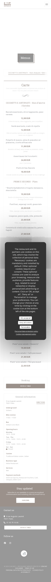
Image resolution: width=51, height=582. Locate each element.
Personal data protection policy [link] (26, 331)
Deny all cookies (25, 322)
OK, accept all (26, 318)
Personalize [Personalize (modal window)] (25, 327)
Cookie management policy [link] (26, 334)
